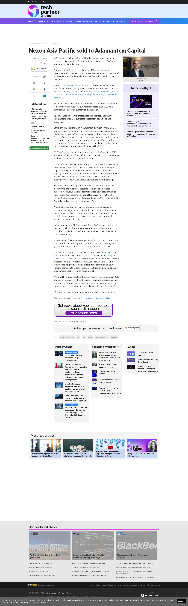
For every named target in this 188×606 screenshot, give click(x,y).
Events (97, 21)
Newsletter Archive (144, 585)
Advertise (120, 21)
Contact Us (91, 585)
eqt (78, 337)
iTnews (69, 593)
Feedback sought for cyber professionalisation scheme (39, 129)
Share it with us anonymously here (96, 298)
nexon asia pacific (101, 337)
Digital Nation (51, 593)
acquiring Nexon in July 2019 (73, 85)
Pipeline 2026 (42, 21)
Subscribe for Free (145, 21)
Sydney (108, 255)
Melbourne (59, 258)
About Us (99, 585)
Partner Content (64, 346)
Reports (86, 21)
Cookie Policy (24, 602)
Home (31, 44)
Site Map (154, 585)
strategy (114, 337)
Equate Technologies (99, 91)
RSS (159, 585)
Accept (181, 601)
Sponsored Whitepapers (105, 346)
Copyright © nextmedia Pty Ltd (63, 321)
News (30, 21)
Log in (133, 21)
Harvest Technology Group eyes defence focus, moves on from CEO (39, 120)
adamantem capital (67, 337)
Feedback (126, 585)
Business (46, 44)
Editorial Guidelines (109, 585)
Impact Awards (57, 21)
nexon (90, 337)
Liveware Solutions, (73, 94)
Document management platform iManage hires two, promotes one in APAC (40, 139)
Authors (119, 585)
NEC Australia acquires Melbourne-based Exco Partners (39, 111)
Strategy (55, 44)
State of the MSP (73, 21)
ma (83, 337)
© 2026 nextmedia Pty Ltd (46, 585)
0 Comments (37, 76)
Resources (107, 21)
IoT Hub (61, 593)
